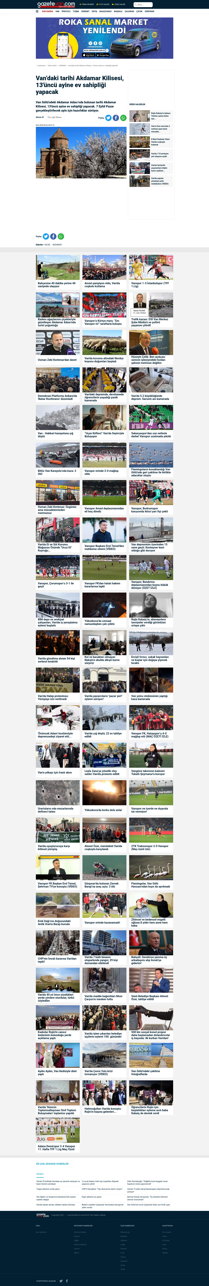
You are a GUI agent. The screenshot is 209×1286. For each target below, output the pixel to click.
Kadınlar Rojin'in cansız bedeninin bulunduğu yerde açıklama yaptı (54, 1035)
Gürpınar (124, 1261)
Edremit (124, 1249)
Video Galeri (52, 66)
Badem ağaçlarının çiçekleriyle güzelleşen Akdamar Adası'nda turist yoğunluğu (57, 322)
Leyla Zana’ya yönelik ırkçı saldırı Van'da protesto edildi (102, 772)
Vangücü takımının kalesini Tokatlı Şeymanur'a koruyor (148, 772)
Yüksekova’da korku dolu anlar (103, 810)
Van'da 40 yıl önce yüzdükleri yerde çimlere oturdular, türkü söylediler (56, 997)
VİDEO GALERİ (118, 4)
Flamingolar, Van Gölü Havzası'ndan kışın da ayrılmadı (150, 885)
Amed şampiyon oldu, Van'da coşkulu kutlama (102, 285)
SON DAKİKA (47, 11)
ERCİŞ (94, 11)
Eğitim (77, 1253)
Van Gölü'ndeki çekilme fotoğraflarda (145, 1073)
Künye (165, 1249)
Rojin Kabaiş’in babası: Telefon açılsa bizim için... (161, 116)
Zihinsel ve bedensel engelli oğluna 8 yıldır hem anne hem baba (149, 922)
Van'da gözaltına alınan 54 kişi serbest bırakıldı (56, 660)
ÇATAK (139, 11)
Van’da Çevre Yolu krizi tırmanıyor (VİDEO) (99, 1073)
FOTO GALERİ (103, 4)
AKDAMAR (57, 245)
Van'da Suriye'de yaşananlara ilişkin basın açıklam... (159, 168)
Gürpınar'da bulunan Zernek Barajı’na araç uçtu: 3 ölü (101, 885)
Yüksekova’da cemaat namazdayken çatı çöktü (99, 622)
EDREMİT (85, 11)
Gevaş (123, 1257)
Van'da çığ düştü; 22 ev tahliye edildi (103, 735)
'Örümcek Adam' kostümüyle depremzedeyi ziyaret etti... (55, 735)
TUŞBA (76, 11)
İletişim (166, 1253)
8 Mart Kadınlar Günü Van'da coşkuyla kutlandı (160, 142)
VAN (57, 11)
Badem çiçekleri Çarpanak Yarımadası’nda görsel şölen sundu (102, 1206)
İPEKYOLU (66, 11)
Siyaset (77, 1236)
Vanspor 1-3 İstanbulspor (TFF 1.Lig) (150, 285)
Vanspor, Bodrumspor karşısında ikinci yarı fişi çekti (149, 510)
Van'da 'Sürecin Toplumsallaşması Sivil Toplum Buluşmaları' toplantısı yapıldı (57, 1110)
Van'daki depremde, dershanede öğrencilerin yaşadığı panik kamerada (104, 397)
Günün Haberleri (81, 1244)
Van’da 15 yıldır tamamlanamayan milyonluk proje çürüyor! (148, 1190)
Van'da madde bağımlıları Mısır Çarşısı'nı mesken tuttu (103, 998)
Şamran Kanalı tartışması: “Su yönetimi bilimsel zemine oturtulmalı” (147, 1198)
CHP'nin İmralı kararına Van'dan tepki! (57, 960)
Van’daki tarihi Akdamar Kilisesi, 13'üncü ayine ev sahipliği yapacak (93, 66)
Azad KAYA (85, 1215)
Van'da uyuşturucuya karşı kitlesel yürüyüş (54, 848)
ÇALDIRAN (129, 11)
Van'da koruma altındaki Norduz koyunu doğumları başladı (104, 360)
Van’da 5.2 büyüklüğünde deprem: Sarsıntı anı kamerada (150, 397)
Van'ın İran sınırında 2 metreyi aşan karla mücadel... (160, 129)
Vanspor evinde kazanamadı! (102, 922)
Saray (123, 1265)
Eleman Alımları (81, 1232)
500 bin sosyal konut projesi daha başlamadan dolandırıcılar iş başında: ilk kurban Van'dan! (150, 1035)
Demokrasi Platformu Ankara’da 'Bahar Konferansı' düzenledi (57, 397)
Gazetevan (41, 66)
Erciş (123, 1253)
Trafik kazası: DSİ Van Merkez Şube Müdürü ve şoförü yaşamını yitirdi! (149, 322)
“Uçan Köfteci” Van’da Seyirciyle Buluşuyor (104, 435)
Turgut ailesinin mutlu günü (48, 1189)
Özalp (123, 1269)
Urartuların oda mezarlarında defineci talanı (55, 810)
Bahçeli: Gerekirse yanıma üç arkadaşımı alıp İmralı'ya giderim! (149, 960)
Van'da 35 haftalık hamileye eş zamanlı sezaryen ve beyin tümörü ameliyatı (58, 1182)
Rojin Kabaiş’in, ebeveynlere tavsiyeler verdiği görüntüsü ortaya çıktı (148, 622)
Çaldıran (124, 1240)
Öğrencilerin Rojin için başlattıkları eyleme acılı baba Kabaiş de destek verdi (149, 1110)
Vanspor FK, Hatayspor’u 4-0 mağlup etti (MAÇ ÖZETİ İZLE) (149, 735)
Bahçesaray (126, 1232)
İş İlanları (166, 1240)
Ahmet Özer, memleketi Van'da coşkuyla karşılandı (103, 848)
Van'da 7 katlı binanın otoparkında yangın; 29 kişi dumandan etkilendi (101, 960)
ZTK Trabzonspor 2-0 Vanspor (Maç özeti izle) (149, 848)
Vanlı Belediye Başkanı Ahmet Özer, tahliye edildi (149, 998)
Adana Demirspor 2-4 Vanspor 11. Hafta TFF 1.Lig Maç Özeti (56, 1148)
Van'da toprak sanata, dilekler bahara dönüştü (55, 1205)
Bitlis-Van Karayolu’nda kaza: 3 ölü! (57, 472)
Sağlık (77, 1240)
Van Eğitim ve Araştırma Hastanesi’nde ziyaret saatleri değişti (56, 1198)
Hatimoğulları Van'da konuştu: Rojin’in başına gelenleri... (103, 1110)
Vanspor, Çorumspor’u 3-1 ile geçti (56, 585)
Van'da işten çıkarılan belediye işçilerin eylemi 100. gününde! (103, 1035)
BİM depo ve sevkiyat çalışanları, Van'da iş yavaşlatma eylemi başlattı (58, 622)
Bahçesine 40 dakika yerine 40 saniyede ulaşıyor (57, 285)
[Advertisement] (16, 49)
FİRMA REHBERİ (86, 4)
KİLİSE (48, 245)
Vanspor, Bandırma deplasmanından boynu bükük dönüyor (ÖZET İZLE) (149, 584)
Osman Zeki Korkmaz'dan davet (57, 359)
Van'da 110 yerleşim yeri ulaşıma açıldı (160, 155)
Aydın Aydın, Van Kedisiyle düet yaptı (57, 1073)
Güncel (77, 1249)
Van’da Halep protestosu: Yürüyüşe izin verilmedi (53, 698)
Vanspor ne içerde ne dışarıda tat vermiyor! (149, 810)
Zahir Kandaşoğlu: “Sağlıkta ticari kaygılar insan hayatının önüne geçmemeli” (147, 1182)
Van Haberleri (41, 1232)
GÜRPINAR (149, 11)
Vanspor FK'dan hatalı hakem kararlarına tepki (102, 585)
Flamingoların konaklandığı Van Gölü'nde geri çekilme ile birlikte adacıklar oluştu (151, 472)
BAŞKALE (118, 11)
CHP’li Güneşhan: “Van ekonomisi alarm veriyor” (102, 1189)
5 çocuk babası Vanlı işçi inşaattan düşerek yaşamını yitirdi (100, 1182)
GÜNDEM (62, 66)
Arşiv (165, 1244)
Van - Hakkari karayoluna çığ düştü (55, 435)
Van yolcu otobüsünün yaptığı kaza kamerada (149, 698)
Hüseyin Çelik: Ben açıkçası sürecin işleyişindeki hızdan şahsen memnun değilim (148, 359)
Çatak (123, 1244)
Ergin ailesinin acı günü (91, 1197)
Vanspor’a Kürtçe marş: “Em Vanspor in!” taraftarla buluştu (103, 322)
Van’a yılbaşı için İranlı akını (55, 772)
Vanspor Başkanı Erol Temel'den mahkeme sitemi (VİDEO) (104, 547)
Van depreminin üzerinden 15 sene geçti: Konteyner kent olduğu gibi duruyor (149, 547)
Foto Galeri (167, 1232)
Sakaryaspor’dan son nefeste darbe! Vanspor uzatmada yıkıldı (151, 435)
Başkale (124, 1236)
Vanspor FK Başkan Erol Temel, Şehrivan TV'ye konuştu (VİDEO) (57, 885)
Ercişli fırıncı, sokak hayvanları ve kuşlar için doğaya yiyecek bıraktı (150, 660)
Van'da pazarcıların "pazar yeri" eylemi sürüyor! (103, 698)
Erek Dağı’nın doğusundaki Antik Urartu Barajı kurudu (54, 923)
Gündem (40, 1174)
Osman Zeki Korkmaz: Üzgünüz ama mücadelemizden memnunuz (57, 509)
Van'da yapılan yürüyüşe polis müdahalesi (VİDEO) (160, 181)
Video (165, 1236)
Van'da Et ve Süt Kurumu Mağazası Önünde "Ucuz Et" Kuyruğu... (55, 547)
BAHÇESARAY (105, 11)
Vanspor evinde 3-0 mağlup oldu (101, 472)
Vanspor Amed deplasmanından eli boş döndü (104, 510)
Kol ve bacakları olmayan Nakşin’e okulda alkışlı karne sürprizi (102, 660)
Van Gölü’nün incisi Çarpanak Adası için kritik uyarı (148, 1205)
